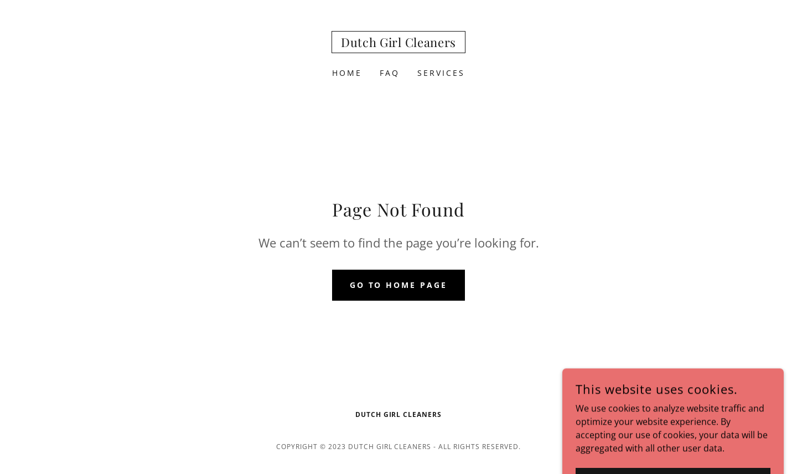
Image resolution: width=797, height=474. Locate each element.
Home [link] (347, 73)
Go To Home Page (399, 285)
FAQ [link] (390, 73)
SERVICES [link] (441, 73)
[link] (398, 44)
